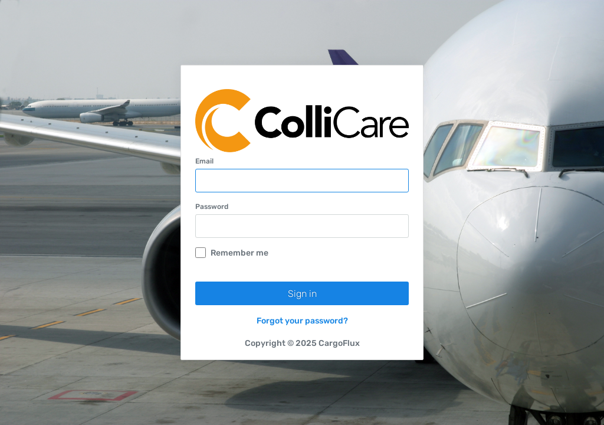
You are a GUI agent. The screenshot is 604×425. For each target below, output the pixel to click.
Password (211, 206)
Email (204, 161)
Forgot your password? (302, 321)
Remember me (231, 253)
